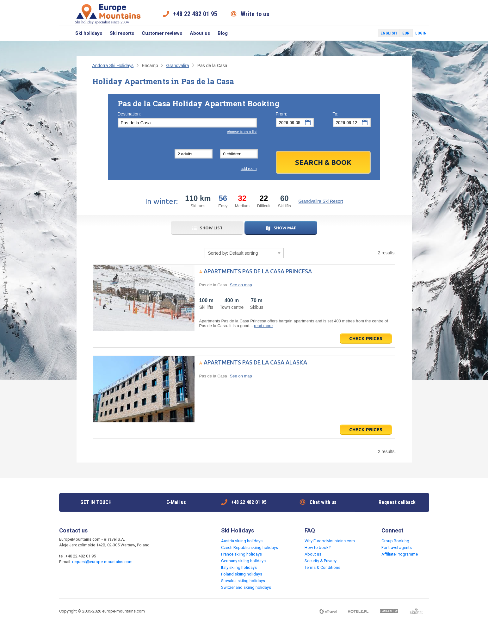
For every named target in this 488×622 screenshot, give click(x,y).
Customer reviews (162, 33)
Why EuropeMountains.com (330, 540)
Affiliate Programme (399, 554)
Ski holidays (88, 33)
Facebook (358, 33)
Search (65, 33)
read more (263, 325)
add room (249, 168)
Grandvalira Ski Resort (321, 201)
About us (200, 33)
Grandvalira (177, 65)
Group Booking (395, 540)
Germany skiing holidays (243, 560)
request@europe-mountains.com (102, 561)
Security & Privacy (321, 560)
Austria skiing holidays (242, 540)
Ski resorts (122, 33)
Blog (223, 33)
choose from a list (241, 132)
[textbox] (187, 123)
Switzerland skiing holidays (246, 587)
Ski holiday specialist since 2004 (108, 13)
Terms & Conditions (322, 567)
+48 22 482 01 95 (195, 14)
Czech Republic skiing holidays (249, 547)
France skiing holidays (241, 554)
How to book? (318, 547)
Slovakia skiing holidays (243, 580)
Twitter (367, 33)
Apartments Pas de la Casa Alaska (255, 362)
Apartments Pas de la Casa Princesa (258, 271)
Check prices (365, 338)
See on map (241, 285)
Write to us (255, 14)
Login (421, 33)
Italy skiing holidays (239, 567)
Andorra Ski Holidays (113, 65)
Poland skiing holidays (241, 574)
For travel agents (396, 547)
